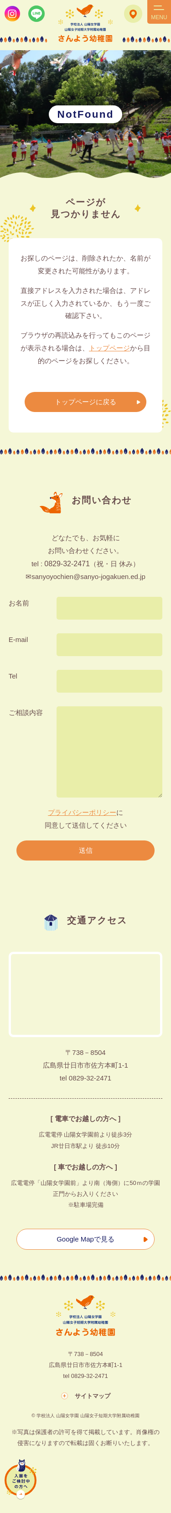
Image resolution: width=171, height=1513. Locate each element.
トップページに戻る (85, 402)
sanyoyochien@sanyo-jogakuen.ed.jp (88, 576)
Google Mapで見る (85, 1239)
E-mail (18, 639)
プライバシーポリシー (82, 812)
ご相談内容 (26, 712)
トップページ (109, 348)
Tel (13, 676)
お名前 (19, 603)
